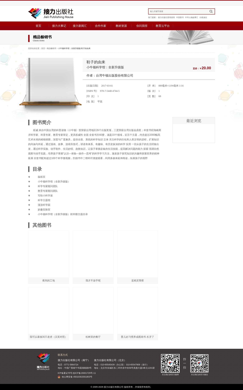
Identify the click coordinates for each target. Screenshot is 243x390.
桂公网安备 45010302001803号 (75, 377)
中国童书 (180, 17)
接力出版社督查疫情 (166, 17)
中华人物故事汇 (191, 17)
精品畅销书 (51, 48)
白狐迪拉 (203, 17)
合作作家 (100, 25)
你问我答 (142, 25)
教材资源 (121, 25)
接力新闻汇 (80, 25)
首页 (38, 25)
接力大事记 (59, 25)
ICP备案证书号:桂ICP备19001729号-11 (77, 373)
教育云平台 (163, 25)
